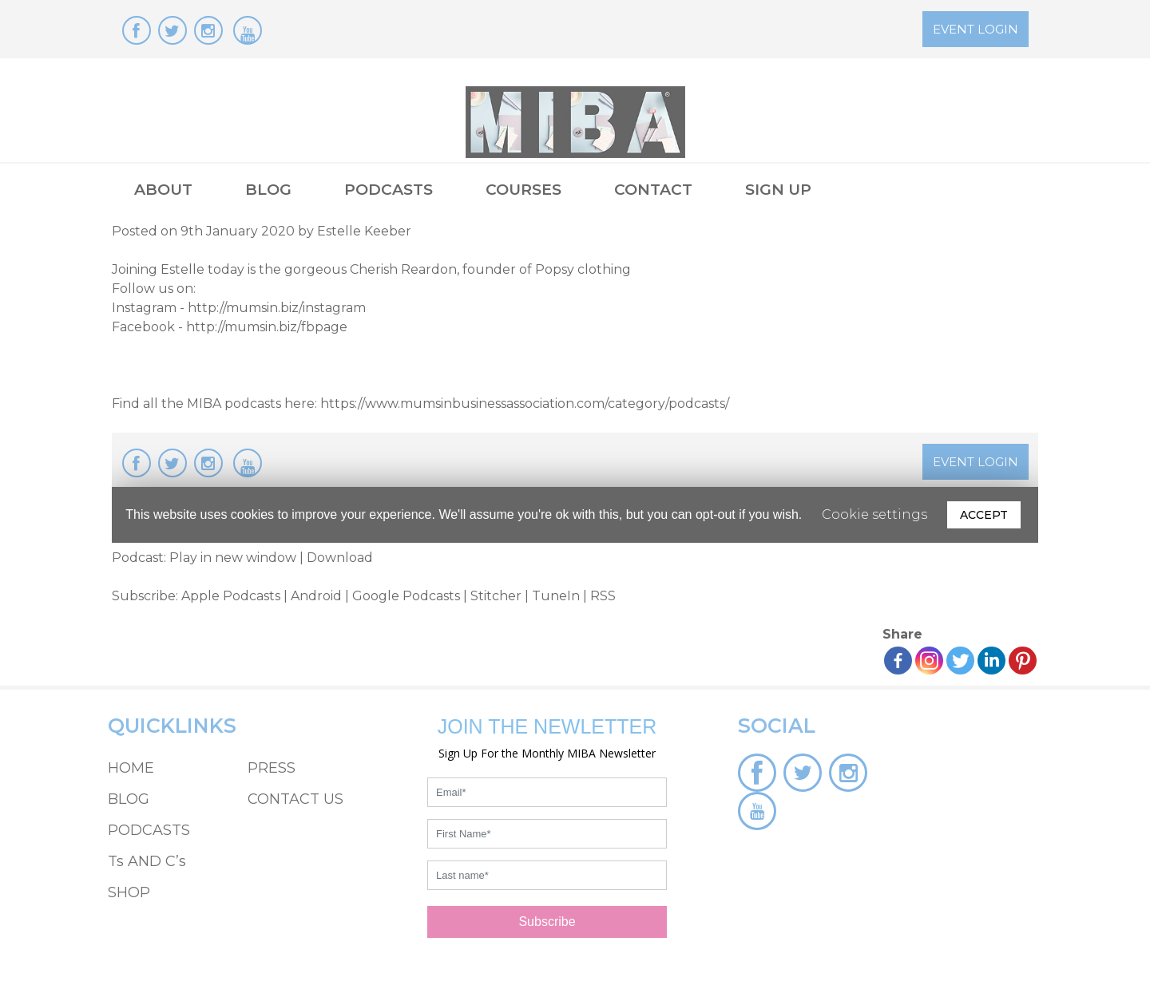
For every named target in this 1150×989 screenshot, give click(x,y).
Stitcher (495, 595)
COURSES (523, 189)
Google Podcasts (406, 595)
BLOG (268, 189)
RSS (603, 595)
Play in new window (232, 557)
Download (340, 557)
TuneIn (556, 595)
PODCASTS (388, 189)
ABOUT (163, 189)
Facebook (143, 326)
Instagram (144, 307)
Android (316, 595)
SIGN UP (778, 189)
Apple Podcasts (230, 595)
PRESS (271, 768)
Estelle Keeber (364, 231)
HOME (131, 768)
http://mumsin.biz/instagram (277, 307)
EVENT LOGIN (975, 29)
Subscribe (546, 921)
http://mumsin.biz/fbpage (266, 326)
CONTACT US (295, 799)
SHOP (129, 892)
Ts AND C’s (147, 861)
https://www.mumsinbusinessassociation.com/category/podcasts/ (524, 403)
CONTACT (653, 189)
